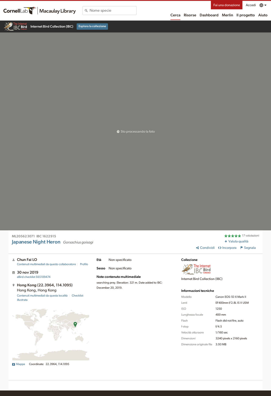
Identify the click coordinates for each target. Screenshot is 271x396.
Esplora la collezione (92, 26)
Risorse (190, 15)
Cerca (175, 15)
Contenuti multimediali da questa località (42, 295)
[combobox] (113, 10)
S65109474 (33, 277)
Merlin (227, 15)
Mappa (18, 364)
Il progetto (245, 15)
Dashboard (209, 15)
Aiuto (263, 15)
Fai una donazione (226, 5)
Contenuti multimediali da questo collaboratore (46, 264)
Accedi (251, 5)
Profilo (84, 264)
